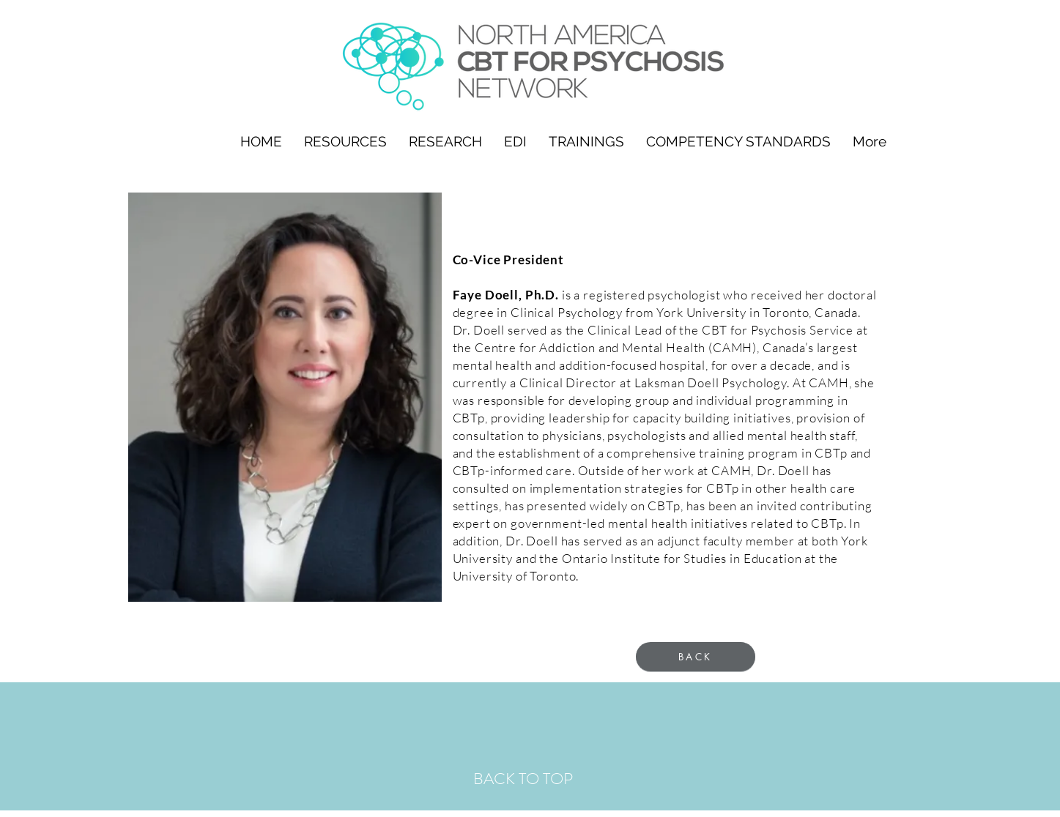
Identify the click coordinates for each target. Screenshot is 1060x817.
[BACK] (695, 656)
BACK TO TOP (523, 778)
